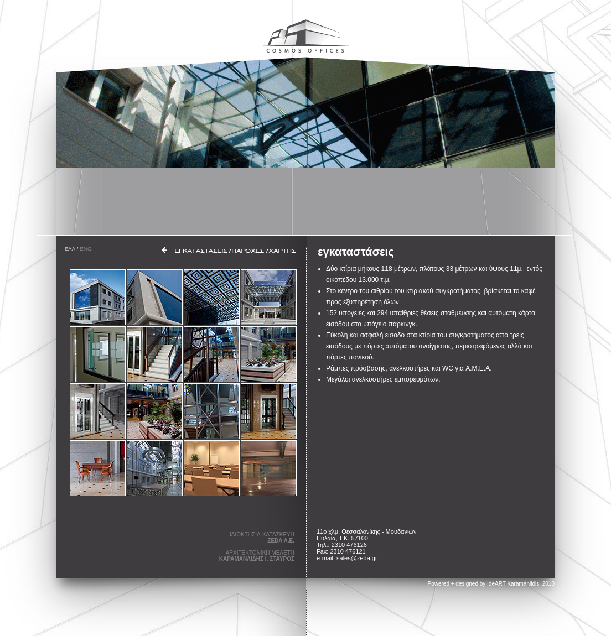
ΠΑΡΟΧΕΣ (248, 251)
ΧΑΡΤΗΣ (282, 251)
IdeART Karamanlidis (513, 584)
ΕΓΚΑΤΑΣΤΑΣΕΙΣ (201, 251)
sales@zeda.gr (356, 558)
